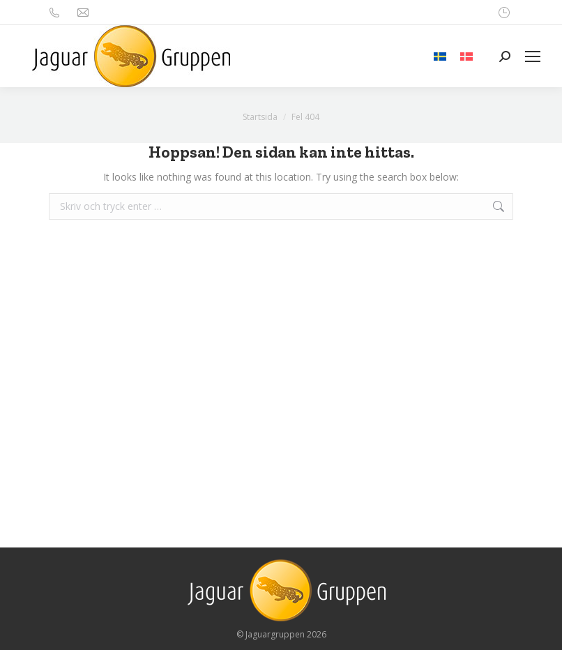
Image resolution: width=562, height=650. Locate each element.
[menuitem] (440, 56)
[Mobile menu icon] (532, 56)
